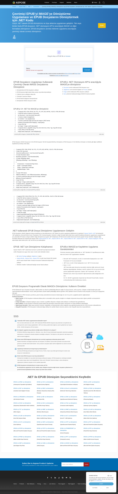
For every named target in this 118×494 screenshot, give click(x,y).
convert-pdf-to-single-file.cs (20, 189)
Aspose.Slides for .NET (70, 238)
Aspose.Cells (28, 258)
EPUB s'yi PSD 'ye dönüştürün (92, 396)
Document (66, 87)
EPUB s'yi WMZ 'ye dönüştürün (68, 409)
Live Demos (52, 484)
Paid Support (71, 484)
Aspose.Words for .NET (45, 238)
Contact (76, 491)
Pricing (39, 484)
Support (62, 2)
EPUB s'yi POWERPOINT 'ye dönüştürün (68, 429)
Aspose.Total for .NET (89, 233)
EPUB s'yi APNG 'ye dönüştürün (22, 382)
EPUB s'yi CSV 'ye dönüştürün (45, 382)
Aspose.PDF (36, 258)
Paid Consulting (82, 484)
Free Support (61, 484)
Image (65, 91)
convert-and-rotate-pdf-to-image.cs (22, 222)
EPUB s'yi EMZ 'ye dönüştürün (45, 388)
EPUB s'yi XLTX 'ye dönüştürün (22, 422)
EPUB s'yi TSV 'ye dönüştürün (92, 403)
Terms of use (70, 491)
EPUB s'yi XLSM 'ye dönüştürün (45, 415)
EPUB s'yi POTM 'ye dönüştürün (22, 428)
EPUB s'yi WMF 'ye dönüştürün (45, 409)
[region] (59, 121)
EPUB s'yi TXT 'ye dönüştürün (22, 409)
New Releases (30, 484)
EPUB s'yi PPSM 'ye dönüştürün (22, 436)
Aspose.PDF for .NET (82, 238)
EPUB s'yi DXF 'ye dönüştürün (22, 388)
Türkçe (94, 2)
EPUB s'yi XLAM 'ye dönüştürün (92, 409)
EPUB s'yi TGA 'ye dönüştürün (68, 403)
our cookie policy (98, 480)
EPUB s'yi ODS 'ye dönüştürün (68, 396)
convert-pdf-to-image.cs (20, 134)
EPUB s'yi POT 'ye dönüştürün (92, 422)
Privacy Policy (64, 491)
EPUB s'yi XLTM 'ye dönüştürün (92, 415)
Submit (86, 464)
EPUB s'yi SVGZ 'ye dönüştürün (22, 403)
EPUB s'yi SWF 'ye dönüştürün (22, 443)
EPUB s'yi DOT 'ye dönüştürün (92, 443)
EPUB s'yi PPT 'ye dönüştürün (68, 436)
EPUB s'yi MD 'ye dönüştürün (45, 396)
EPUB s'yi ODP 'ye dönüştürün (45, 422)
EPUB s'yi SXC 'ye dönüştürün (45, 403)
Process (85, 89)
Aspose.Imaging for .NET (95, 238)
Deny (107, 487)
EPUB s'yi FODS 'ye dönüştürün (92, 388)
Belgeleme (34, 256)
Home (15, 484)
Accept (101, 483)
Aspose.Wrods (20, 258)
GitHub (37, 134)
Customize (94, 487)
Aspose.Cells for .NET (57, 238)
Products (47, 2)
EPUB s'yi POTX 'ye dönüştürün (45, 428)
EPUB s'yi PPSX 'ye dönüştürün (45, 436)
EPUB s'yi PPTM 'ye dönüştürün (92, 436)
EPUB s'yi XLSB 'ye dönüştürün (22, 415)
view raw (101, 134)
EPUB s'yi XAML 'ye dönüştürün (45, 443)
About (75, 2)
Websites (69, 2)
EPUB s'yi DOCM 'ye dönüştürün (69, 443)
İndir (102, 25)
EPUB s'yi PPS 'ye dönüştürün (92, 428)
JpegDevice (66, 89)
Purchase (54, 2)
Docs (45, 484)
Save (65, 94)
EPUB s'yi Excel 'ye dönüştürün (69, 388)
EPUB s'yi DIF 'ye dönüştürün (92, 382)
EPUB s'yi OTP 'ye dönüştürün (68, 422)
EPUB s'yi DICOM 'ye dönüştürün (69, 382)
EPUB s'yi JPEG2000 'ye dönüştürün (23, 396)
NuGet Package (23, 256)
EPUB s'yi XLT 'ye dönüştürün (68, 415)
